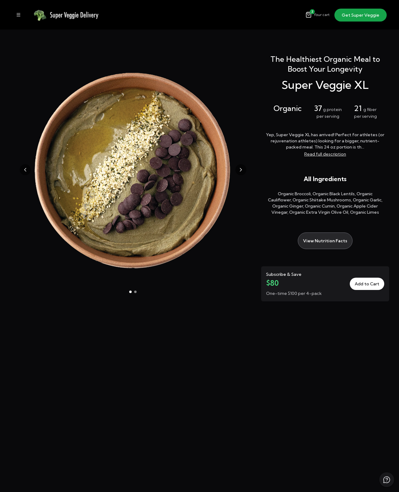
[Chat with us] (386, 479)
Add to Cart (367, 284)
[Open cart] (317, 15)
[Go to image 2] (135, 292)
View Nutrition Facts (325, 241)
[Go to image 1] (130, 292)
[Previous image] (25, 169)
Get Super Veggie (360, 15)
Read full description (325, 154)
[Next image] (240, 169)
